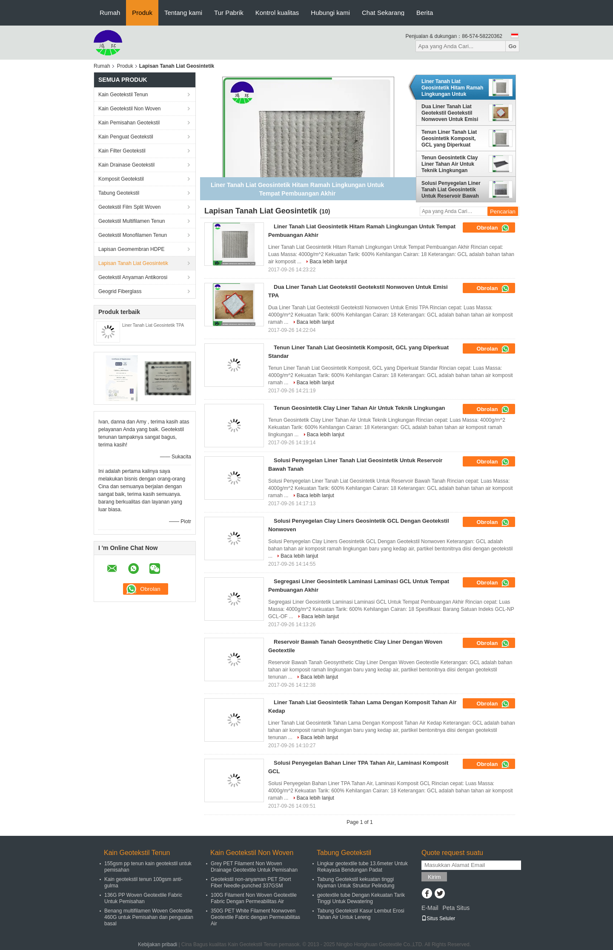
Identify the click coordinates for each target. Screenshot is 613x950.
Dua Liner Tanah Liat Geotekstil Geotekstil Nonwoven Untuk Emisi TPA (449, 113)
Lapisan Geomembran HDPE (131, 249)
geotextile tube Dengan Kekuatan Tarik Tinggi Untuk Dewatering (361, 898)
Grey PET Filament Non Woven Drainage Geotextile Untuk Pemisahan (254, 867)
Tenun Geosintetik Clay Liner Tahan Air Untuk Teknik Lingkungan (449, 164)
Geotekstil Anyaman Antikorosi (132, 277)
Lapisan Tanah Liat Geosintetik (133, 263)
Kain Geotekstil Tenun (123, 95)
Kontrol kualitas (277, 12)
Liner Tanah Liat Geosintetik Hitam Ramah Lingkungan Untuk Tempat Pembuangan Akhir (452, 87)
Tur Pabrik (228, 12)
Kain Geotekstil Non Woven (129, 109)
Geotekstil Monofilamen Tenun (132, 235)
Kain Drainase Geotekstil (126, 165)
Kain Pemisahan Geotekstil (129, 123)
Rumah (110, 12)
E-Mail (429, 907)
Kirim (434, 877)
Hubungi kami (330, 12)
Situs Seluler (438, 918)
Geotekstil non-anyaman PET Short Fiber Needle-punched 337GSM (251, 882)
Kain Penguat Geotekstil (125, 137)
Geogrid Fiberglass (119, 291)
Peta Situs (456, 907)
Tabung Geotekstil (118, 193)
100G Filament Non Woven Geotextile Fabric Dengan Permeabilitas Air (254, 898)
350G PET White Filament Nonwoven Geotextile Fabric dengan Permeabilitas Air (255, 917)
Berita (424, 12)
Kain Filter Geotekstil (122, 151)
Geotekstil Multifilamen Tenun (131, 221)
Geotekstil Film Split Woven (129, 207)
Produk (142, 12)
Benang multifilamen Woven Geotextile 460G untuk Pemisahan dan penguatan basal (148, 917)
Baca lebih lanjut (328, 262)
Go (512, 46)
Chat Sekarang (383, 12)
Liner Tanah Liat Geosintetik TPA (153, 325)
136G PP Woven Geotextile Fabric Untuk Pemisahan (143, 898)
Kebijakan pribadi (157, 944)
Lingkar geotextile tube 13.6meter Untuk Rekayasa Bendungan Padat (362, 867)
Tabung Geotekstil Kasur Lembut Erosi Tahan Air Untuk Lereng (360, 914)
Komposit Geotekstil (121, 179)
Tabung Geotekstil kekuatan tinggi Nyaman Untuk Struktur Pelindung (355, 882)
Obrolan (493, 228)
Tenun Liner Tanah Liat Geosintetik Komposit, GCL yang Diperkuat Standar (449, 138)
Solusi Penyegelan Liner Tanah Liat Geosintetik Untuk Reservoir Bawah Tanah (451, 189)
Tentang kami (183, 12)
